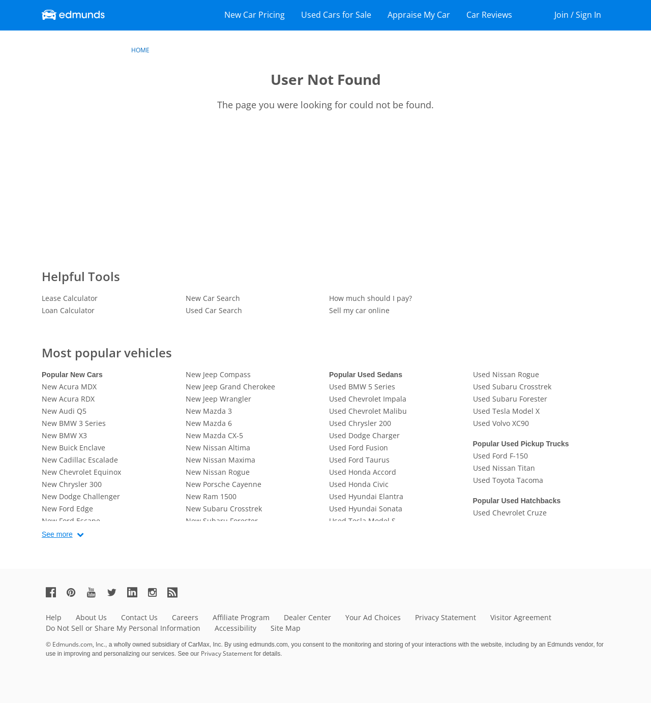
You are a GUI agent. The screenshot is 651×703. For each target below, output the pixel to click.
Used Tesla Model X (506, 411)
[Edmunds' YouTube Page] (95, 592)
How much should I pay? (370, 298)
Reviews (489, 14)
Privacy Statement (445, 617)
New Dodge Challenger (81, 496)
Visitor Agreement (520, 617)
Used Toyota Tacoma (508, 480)
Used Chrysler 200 (360, 423)
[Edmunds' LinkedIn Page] (136, 592)
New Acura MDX (69, 386)
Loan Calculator (68, 310)
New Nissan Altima (218, 447)
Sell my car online (359, 310)
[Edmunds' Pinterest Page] (75, 592)
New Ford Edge (67, 508)
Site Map (286, 628)
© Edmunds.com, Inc (75, 644)
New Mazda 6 (209, 423)
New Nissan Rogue (218, 472)
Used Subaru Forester (510, 399)
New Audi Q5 (64, 411)
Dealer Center (307, 617)
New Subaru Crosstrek (224, 508)
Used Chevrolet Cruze (510, 512)
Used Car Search (214, 310)
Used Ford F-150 (500, 456)
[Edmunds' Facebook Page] (55, 592)
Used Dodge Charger (364, 435)
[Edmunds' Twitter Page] (116, 592)
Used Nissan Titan (504, 468)
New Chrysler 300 (72, 484)
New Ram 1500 (211, 496)
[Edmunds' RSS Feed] (176, 592)
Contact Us (139, 617)
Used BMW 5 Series (362, 386)
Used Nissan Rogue (506, 374)
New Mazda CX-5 (214, 435)
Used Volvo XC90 (501, 423)
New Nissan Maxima (220, 460)
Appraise (419, 14)
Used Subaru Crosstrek (512, 386)
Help (54, 617)
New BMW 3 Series (74, 423)
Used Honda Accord (362, 472)
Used (336, 14)
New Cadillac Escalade (80, 460)
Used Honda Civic (359, 484)
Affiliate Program (241, 617)
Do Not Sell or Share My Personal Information (123, 628)
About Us (91, 617)
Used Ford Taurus (359, 460)
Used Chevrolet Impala (367, 399)
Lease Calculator (70, 298)
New (254, 14)
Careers (185, 617)
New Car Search (213, 298)
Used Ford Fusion (358, 447)
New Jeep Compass (218, 374)
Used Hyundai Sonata (365, 508)
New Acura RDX (68, 399)
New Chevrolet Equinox (81, 472)
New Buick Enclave (73, 447)
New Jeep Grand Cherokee (230, 386)
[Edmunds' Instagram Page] (156, 592)
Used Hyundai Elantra (366, 496)
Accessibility (235, 628)
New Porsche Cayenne (223, 484)
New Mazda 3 (209, 411)
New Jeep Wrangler (218, 399)
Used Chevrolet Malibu (368, 411)
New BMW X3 (64, 435)
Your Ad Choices (373, 617)
